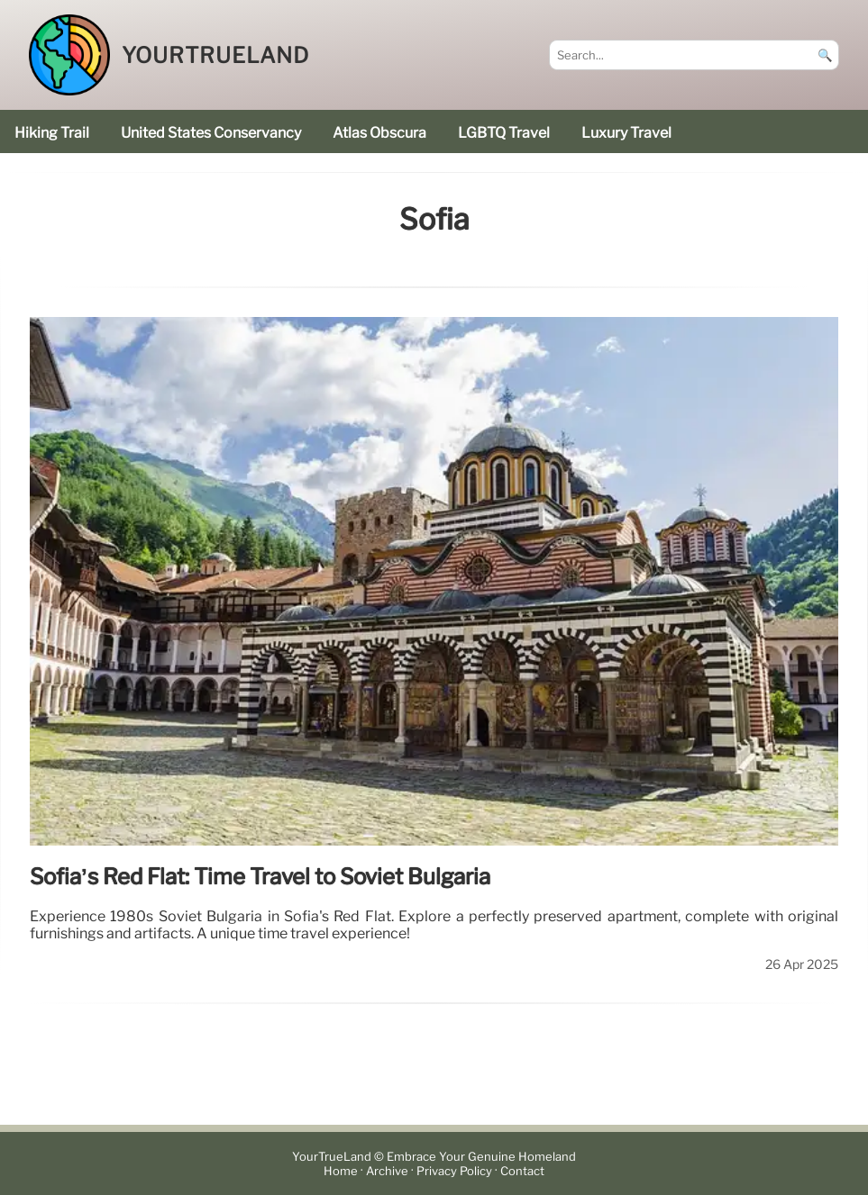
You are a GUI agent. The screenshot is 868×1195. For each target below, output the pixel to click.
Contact (522, 1171)
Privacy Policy (454, 1171)
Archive (387, 1171)
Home (341, 1171)
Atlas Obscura (379, 132)
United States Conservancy (211, 132)
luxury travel (626, 132)
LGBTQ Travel (504, 132)
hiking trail (51, 132)
